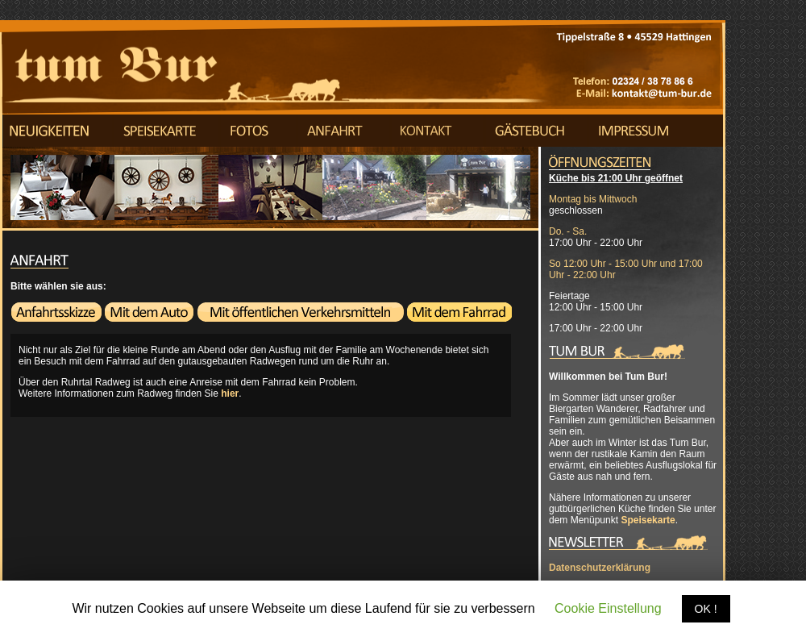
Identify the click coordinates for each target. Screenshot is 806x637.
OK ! (706, 608)
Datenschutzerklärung (599, 567)
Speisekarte (648, 520)
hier (230, 393)
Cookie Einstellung (608, 608)
